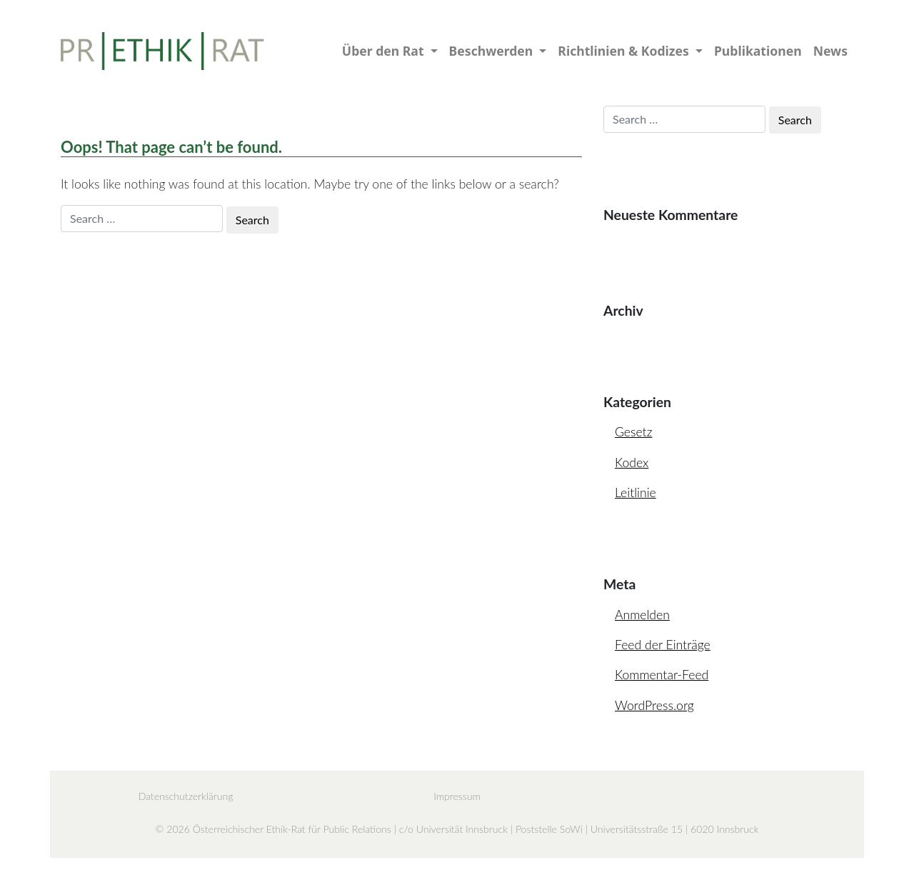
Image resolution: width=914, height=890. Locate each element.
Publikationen (758, 50)
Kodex (631, 462)
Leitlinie (635, 492)
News (830, 50)
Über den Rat (384, 50)
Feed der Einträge (662, 644)
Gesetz (633, 431)
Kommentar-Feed (661, 674)
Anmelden (642, 614)
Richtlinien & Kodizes (625, 50)
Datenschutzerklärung (186, 796)
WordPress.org (654, 705)
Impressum (457, 796)
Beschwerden (492, 50)
